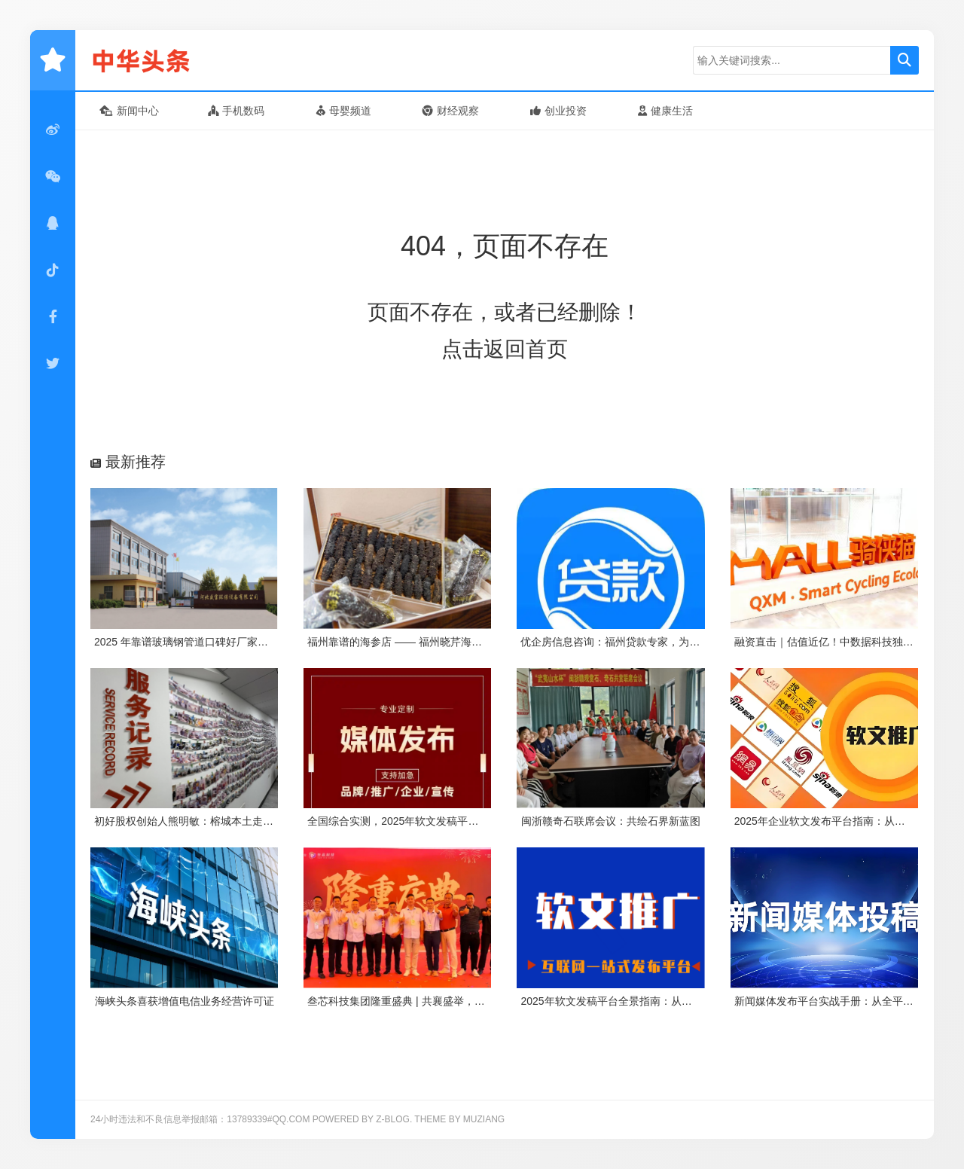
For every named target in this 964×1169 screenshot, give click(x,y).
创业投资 (558, 111)
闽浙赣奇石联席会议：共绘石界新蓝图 (610, 821)
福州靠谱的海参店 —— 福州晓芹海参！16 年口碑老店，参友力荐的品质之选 (486, 642)
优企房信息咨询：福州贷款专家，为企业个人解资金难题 (652, 642)
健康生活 (665, 111)
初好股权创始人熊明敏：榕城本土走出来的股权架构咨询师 (231, 821)
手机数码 (236, 111)
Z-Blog (393, 1119)
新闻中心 (129, 111)
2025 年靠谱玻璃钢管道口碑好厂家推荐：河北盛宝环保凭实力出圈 (249, 642)
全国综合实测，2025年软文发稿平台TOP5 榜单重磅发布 (439, 821)
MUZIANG (484, 1119)
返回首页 (526, 349)
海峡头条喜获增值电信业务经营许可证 (184, 1001)
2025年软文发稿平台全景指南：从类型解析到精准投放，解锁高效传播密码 (695, 1001)
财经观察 (451, 111)
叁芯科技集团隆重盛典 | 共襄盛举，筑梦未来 (411, 1001)
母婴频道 (343, 111)
